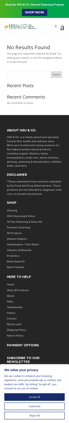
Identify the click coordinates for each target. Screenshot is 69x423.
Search (56, 74)
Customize (35, 406)
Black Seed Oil (16, 261)
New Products (15, 267)
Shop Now (34, 12)
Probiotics (13, 255)
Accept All (34, 397)
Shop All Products (18, 290)
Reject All (34, 415)
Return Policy (15, 335)
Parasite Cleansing (18, 227)
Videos (11, 312)
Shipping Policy (16, 330)
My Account (14, 324)
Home (10, 284)
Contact (12, 318)
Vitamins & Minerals (19, 250)
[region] (34, 393)
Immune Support (17, 238)
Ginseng (12, 210)
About (10, 295)
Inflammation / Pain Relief (23, 244)
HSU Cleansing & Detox (21, 216)
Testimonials (14, 307)
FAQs (10, 301)
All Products (14, 233)
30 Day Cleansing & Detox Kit (24, 221)
